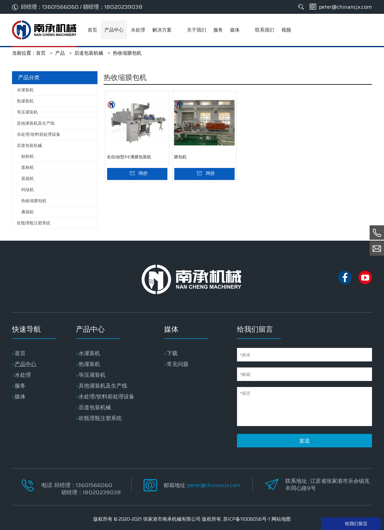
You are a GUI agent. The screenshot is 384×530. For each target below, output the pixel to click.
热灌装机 (25, 101)
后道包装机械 (29, 145)
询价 (143, 173)
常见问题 (177, 364)
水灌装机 (25, 90)
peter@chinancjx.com (345, 7)
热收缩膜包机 (33, 200)
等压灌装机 (27, 112)
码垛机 (27, 189)
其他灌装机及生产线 (36, 123)
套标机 (27, 167)
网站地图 (281, 519)
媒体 (20, 396)
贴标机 (27, 156)
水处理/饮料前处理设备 (38, 134)
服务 (20, 386)
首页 (20, 353)
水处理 (23, 375)
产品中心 (25, 364)
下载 (172, 353)
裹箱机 (27, 212)
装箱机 (27, 178)
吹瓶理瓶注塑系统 (33, 223)
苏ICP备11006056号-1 (246, 519)
